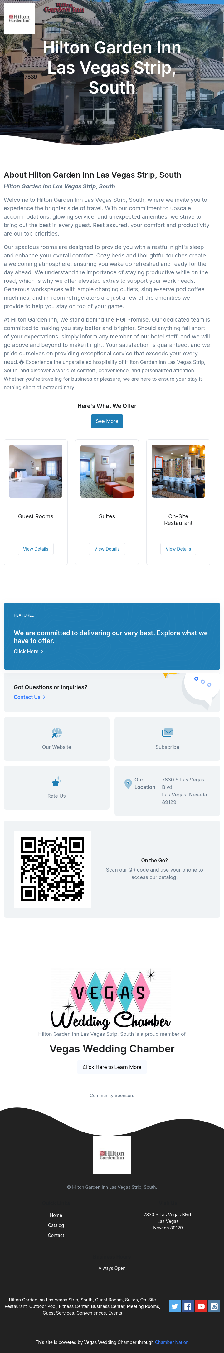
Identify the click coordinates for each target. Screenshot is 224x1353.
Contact (56, 1235)
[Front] (20, 18)
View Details (35, 549)
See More (107, 421)
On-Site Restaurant (178, 519)
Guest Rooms (35, 516)
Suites (107, 516)
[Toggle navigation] (214, 18)
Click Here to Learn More (112, 1067)
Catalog (56, 1225)
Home (56, 1215)
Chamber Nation (172, 1342)
